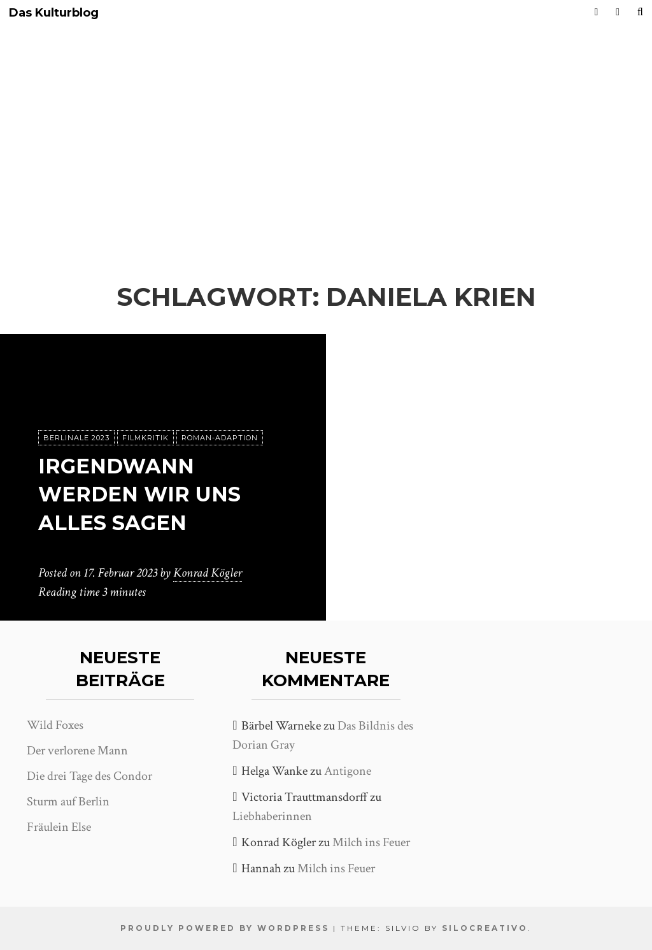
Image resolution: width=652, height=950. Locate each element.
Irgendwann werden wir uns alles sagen (139, 495)
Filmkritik (145, 437)
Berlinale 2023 (76, 437)
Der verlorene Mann (77, 750)
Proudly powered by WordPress (224, 928)
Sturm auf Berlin (68, 801)
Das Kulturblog (54, 13)
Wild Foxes (55, 725)
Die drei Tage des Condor (89, 776)
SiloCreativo (485, 928)
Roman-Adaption (219, 437)
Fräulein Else (59, 827)
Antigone (347, 771)
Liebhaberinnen (272, 816)
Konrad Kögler (207, 573)
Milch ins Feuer (371, 842)
